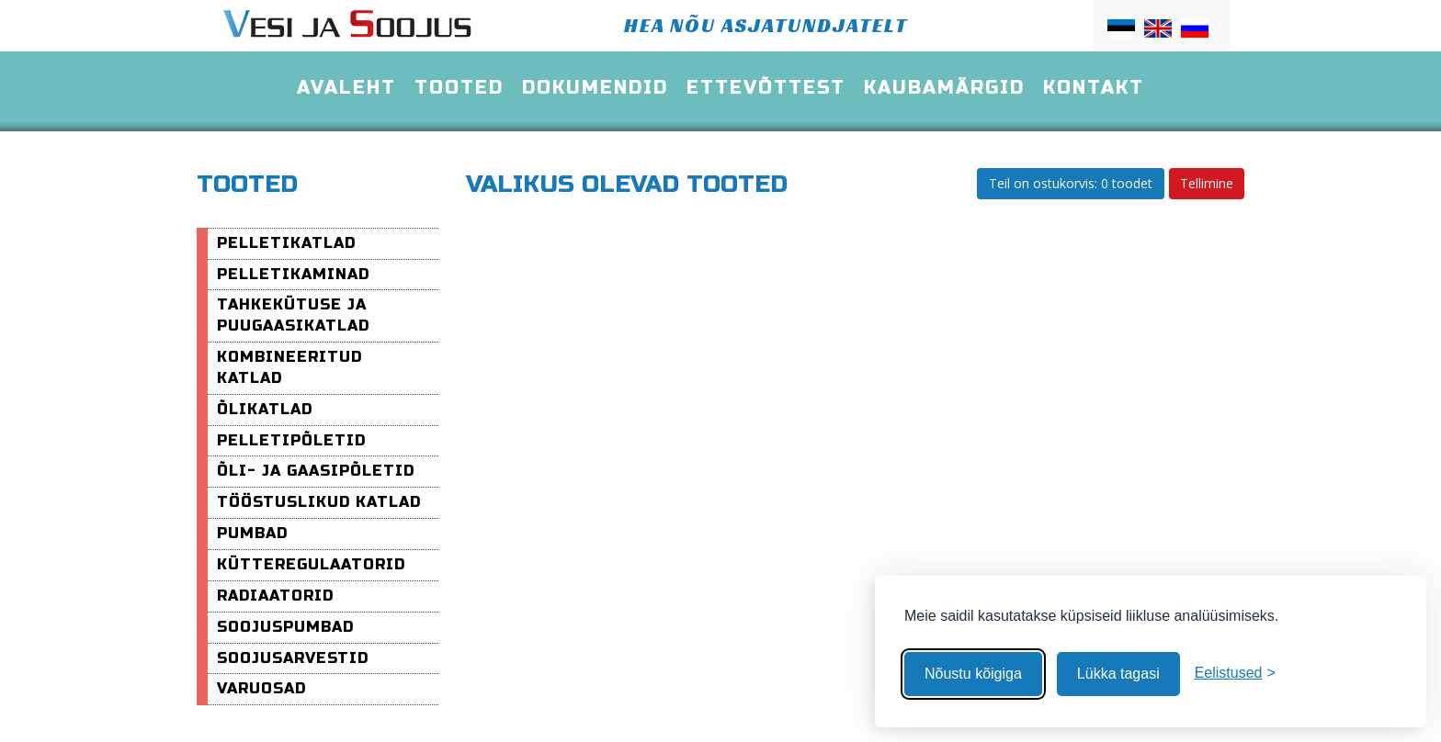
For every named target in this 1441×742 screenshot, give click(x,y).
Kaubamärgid (944, 87)
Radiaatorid (275, 595)
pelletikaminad (293, 274)
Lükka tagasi (1118, 673)
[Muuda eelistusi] (1235, 673)
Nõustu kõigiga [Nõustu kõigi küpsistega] (973, 673)
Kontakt (1093, 87)
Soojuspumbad (285, 626)
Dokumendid (595, 87)
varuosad (261, 688)
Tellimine (1206, 183)
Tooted (459, 87)
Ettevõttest (765, 87)
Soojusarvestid (293, 658)
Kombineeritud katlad (289, 367)
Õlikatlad (264, 409)
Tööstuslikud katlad (319, 502)
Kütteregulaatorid (311, 564)
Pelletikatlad (286, 243)
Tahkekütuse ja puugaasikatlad (293, 315)
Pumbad (252, 533)
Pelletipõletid (291, 440)
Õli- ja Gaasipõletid (315, 470)
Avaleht (346, 87)
